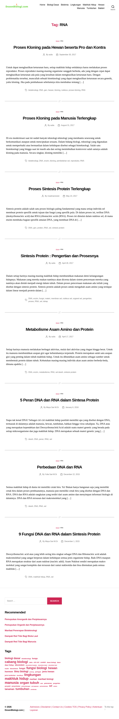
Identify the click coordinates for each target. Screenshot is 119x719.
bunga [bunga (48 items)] (35, 658)
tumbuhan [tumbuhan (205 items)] (22, 688)
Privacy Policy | (85, 707)
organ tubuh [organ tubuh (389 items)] (29, 683)
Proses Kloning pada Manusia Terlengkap (59, 118)
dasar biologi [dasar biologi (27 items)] (51, 662)
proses (31, 301)
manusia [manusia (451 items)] (12, 683)
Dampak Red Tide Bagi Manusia (20, 641)
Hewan (101, 5)
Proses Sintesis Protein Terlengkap (59, 189)
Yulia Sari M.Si (51, 474)
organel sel (77, 298)
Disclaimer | (46, 707)
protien (40, 228)
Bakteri (101, 8)
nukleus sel (67, 298)
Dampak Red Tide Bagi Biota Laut (21, 636)
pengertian (87, 298)
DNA (41, 90)
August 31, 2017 (67, 125)
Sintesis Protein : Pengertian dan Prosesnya (59, 256)
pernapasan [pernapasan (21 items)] (35, 686)
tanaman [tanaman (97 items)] (9, 689)
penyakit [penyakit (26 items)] (7, 686)
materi (47, 298)
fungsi (41, 298)
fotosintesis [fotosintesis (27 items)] (14, 668)
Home (42, 5)
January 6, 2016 (72, 407)
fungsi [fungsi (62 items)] (22, 668)
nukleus (64, 90)
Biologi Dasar (53, 5)
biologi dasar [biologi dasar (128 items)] (12, 658)
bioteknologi (33, 90)
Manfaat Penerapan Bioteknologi (21, 630)
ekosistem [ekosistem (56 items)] (20, 665)
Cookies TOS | (71, 707)
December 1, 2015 (71, 541)
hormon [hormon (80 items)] (9, 671)
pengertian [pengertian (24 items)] (56, 683)
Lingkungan (75, 5)
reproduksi (75, 161)
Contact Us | (58, 707)
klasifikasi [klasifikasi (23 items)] (20, 675)
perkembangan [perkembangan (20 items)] (25, 686)
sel (50, 228)
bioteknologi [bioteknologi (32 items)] (26, 658)
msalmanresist (53, 196)
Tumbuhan (91, 8)
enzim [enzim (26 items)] (7, 668)
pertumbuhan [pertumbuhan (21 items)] (44, 686)
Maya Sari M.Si (52, 407)
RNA (83, 90)
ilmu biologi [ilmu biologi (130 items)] (21, 671)
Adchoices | (35, 707)
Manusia (81, 8)
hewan (51, 90)
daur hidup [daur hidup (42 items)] (9, 665)
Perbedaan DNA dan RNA (59, 467)
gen (45, 90)
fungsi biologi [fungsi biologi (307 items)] (36, 668)
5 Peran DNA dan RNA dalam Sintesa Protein (59, 400)
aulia (50, 55)
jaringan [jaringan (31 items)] (38, 672)
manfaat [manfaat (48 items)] (33, 679)
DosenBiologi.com (14, 710)
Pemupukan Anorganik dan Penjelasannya (26, 619)
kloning (57, 90)
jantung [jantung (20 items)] (31, 672)
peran (41, 439)
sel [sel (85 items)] (50, 686)
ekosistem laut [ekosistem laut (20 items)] (52, 665)
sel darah (59, 372)
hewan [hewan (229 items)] (52, 668)
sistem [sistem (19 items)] (55, 686)
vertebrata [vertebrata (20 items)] (33, 689)
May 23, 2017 (71, 196)
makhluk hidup (39, 577)
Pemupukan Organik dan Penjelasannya (24, 625)
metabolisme (44, 372)
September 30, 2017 (67, 55)
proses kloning (74, 90)
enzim (46, 161)
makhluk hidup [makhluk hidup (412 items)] (16, 679)
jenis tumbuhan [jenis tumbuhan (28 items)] (10, 675)
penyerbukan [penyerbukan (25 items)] (16, 686)
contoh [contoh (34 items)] (43, 662)
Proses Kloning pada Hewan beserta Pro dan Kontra (60, 47)
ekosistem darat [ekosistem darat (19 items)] (42, 665)
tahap (45, 301)
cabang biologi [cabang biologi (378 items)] (16, 662)
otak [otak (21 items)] (41, 683)
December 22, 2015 (72, 474)
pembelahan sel (63, 161)
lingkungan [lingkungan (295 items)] (32, 675)
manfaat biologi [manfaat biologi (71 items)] (45, 679)
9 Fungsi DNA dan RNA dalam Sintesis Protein (59, 534)
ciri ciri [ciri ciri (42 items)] (36, 662)
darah (30, 439)
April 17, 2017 (67, 337)
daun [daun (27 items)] (58, 662)
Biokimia (65, 5)
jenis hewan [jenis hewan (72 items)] (48, 671)
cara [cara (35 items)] (30, 662)
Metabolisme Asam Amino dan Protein (59, 329)
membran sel (56, 298)
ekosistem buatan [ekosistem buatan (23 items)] (31, 665)
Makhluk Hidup (89, 5)
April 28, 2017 (67, 263)
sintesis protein (58, 228)
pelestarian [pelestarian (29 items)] (48, 683)
